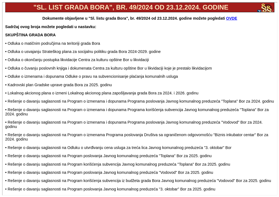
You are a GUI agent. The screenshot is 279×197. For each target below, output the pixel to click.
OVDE (231, 18)
